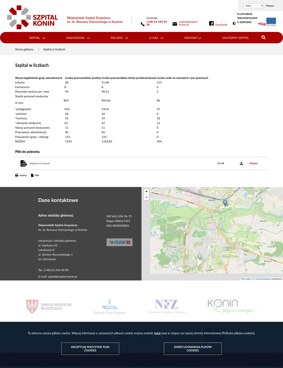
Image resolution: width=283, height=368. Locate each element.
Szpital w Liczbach (40, 164)
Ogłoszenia (77, 38)
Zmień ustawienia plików (193, 348)
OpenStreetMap (262, 280)
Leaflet (246, 280)
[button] (199, 258)
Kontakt (189, 38)
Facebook (221, 24)
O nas (153, 38)
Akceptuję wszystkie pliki (90, 348)
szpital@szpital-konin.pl (62, 277)
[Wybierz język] (253, 5)
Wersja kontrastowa (235, 23)
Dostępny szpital (233, 38)
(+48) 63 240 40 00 (157, 23)
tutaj (157, 333)
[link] (191, 23)
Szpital (37, 38)
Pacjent (117, 38)
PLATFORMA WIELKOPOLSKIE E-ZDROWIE (247, 18)
